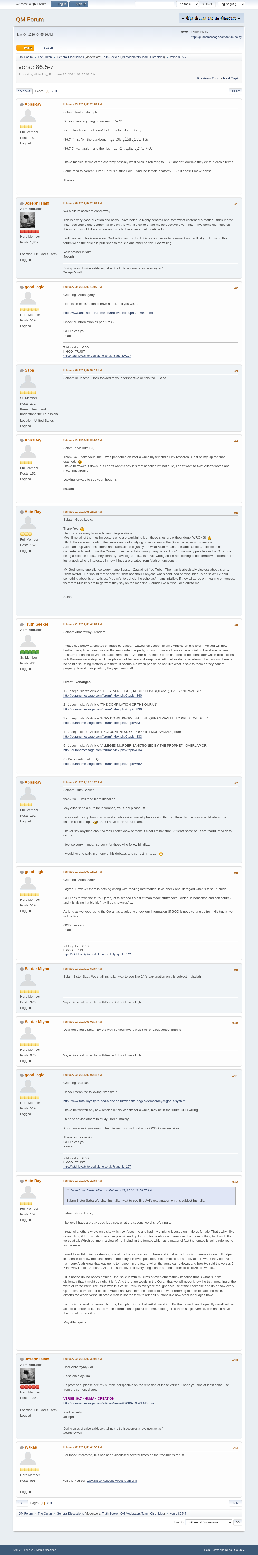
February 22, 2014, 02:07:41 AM (82, 1074)
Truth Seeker (110, 57)
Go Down (24, 91)
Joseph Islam (37, 203)
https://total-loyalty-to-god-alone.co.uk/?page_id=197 (97, 355)
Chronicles (157, 57)
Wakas (31, 1447)
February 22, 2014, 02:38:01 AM (82, 1359)
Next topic (231, 78)
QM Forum (30, 19)
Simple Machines (46, 1549)
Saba (29, 370)
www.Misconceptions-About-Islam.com (112, 1480)
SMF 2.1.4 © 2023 (23, 1549)
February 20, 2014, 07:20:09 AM (82, 203)
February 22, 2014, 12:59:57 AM (82, 968)
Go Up (22, 1503)
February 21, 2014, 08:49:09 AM (82, 624)
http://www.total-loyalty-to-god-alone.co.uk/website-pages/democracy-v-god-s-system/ (124, 1101)
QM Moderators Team (134, 57)
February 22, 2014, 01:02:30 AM (82, 1021)
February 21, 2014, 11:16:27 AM (82, 782)
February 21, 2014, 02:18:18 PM (82, 871)
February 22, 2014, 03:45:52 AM (82, 1447)
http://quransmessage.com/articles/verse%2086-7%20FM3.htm (108, 1403)
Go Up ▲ (239, 1549)
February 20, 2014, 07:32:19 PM (82, 370)
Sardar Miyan (37, 969)
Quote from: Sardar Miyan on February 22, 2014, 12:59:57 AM (111, 1190)
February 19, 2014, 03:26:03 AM (82, 104)
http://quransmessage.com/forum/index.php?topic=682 (102, 764)
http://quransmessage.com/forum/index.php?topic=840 (102, 695)
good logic (34, 287)
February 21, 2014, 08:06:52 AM (82, 440)
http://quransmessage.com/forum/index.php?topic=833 (102, 736)
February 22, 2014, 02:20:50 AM (82, 1180)
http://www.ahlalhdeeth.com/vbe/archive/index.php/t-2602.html (108, 313)
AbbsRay (33, 104)
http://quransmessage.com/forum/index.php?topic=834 (102, 750)
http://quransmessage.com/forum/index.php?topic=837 (102, 723)
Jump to (178, 1522)
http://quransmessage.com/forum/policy (216, 37)
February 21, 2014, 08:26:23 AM (82, 511)
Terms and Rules (222, 1549)
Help (207, 1549)
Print (235, 91)
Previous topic (208, 78)
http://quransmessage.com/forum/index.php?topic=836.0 (103, 709)
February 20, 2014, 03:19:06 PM (82, 286)
